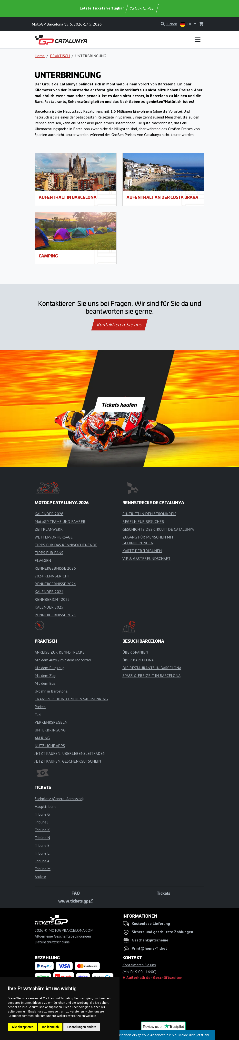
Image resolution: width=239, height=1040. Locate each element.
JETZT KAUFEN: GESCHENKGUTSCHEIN (68, 761)
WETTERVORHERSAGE (54, 537)
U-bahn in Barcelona (51, 691)
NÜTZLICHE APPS (50, 745)
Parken (40, 706)
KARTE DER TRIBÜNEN (142, 550)
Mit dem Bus (45, 683)
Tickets (163, 893)
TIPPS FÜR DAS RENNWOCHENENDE (66, 544)
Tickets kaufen (142, 8)
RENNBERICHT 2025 (52, 599)
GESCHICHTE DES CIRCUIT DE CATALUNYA (158, 529)
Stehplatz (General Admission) (59, 798)
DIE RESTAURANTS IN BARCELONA (151, 667)
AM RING (42, 737)
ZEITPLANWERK (49, 529)
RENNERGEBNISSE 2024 (55, 583)
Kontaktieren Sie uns (119, 324)
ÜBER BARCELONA (138, 659)
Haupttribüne (45, 806)
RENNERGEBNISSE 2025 (55, 614)
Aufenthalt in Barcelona (68, 197)
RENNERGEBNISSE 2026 (55, 568)
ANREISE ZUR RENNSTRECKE (60, 652)
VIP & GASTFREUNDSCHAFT (146, 558)
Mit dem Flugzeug (49, 667)
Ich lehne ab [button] (50, 1027)
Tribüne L (42, 853)
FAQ (75, 893)
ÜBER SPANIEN (135, 652)
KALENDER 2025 (49, 607)
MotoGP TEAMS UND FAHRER (60, 521)
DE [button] (186, 24)
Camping (48, 256)
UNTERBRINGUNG (50, 730)
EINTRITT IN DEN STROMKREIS (149, 513)
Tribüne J (42, 822)
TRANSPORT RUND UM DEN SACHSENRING (71, 698)
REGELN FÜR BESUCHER (143, 521)
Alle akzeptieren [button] (22, 1027)
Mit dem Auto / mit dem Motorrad (63, 659)
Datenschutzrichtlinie (52, 942)
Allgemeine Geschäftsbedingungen (63, 936)
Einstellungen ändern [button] (81, 1027)
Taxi (38, 714)
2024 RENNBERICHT (52, 576)
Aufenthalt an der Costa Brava (162, 197)
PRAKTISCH (60, 55)
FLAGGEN (43, 560)
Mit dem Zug (45, 675)
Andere (40, 876)
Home (40, 55)
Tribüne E (42, 845)
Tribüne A (42, 860)
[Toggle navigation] (197, 40)
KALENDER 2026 (49, 513)
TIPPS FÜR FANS (49, 552)
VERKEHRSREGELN (51, 722)
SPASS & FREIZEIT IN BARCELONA (151, 675)
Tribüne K (42, 829)
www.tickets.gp (75, 901)
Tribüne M (42, 868)
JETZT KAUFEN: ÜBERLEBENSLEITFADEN (70, 753)
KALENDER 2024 (49, 591)
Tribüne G (42, 814)
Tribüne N (42, 837)
